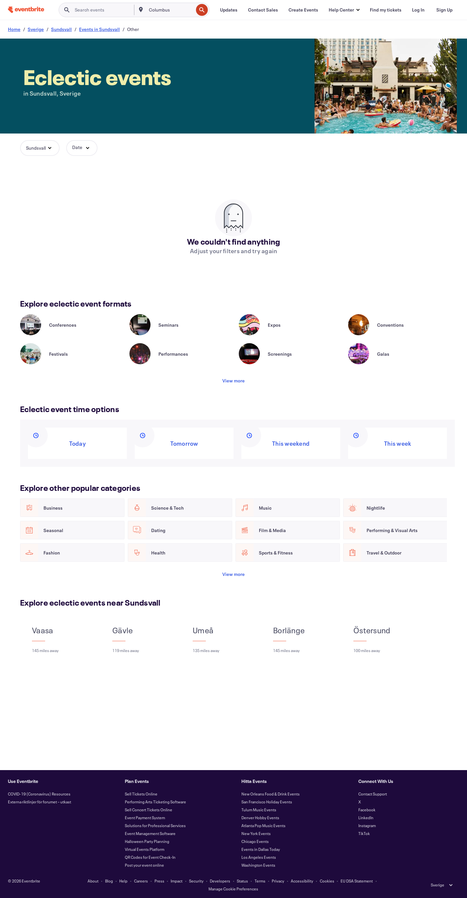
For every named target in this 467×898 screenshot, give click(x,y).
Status (242, 880)
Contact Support (372, 793)
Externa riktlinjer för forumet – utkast (39, 801)
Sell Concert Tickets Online (148, 809)
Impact (176, 880)
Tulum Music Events (258, 809)
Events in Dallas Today (260, 849)
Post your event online (144, 865)
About (93, 880)
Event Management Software (150, 833)
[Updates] (229, 9)
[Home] (26, 10)
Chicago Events (255, 841)
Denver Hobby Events (260, 817)
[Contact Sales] (263, 9)
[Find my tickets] (386, 9)
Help (123, 880)
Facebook (366, 809)
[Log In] (418, 9)
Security (196, 880)
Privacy (278, 880)
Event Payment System (145, 817)
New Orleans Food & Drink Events (270, 793)
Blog (109, 880)
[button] (344, 10)
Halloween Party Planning (147, 841)
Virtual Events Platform (144, 849)
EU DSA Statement (357, 880)
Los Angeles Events (258, 857)
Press (159, 880)
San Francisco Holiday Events (266, 801)
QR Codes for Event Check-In (150, 857)
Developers (220, 880)
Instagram (367, 825)
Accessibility (302, 880)
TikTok (364, 833)
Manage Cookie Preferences (233, 888)
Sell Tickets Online (141, 793)
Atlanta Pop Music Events (263, 825)
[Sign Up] (444, 9)
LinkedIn (365, 817)
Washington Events (258, 865)
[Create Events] (303, 9)
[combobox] (170, 9)
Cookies (327, 880)
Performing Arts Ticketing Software (155, 801)
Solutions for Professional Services (155, 825)
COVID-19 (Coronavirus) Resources (39, 793)
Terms (260, 880)
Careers (141, 880)
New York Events (256, 833)
